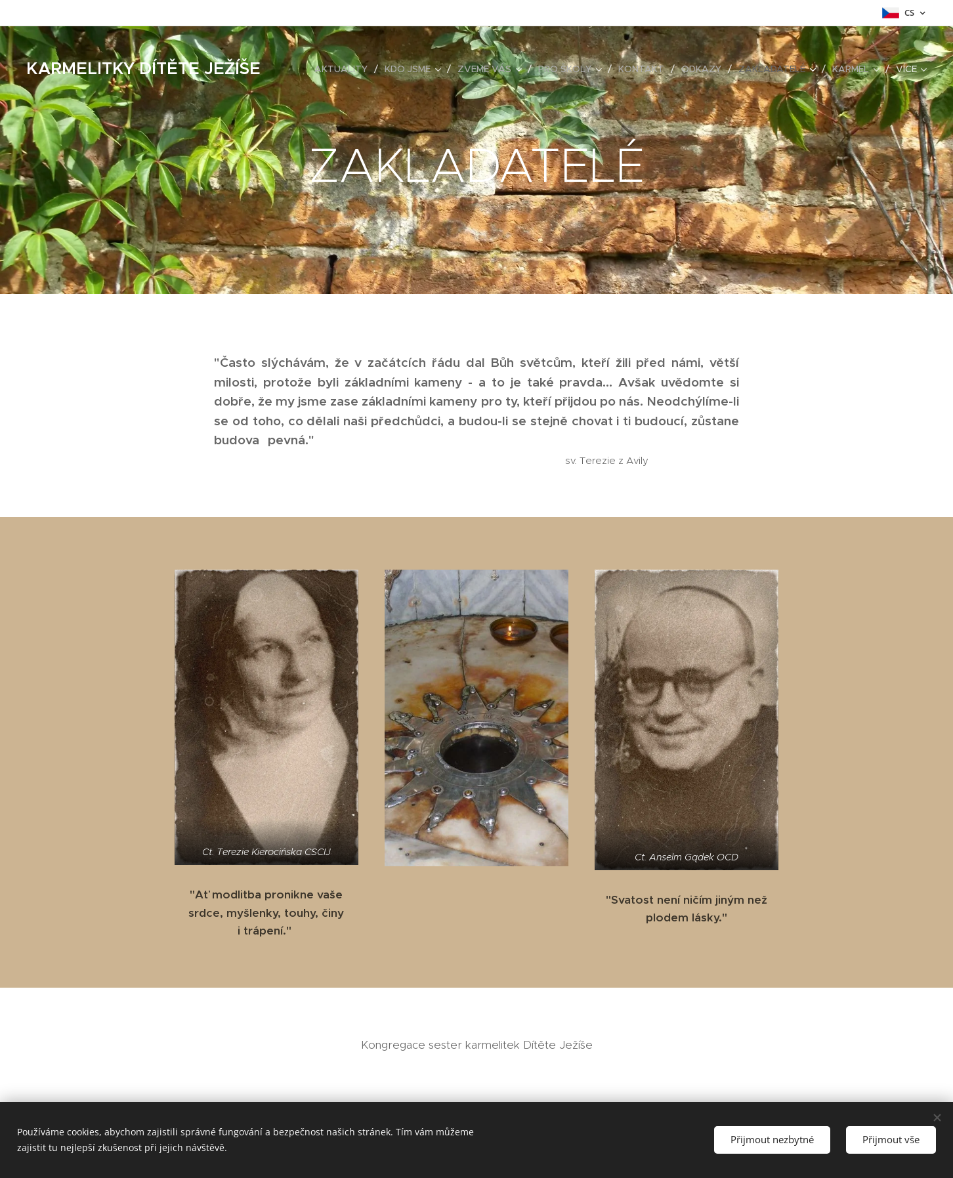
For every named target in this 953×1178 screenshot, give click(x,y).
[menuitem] (344, 69)
